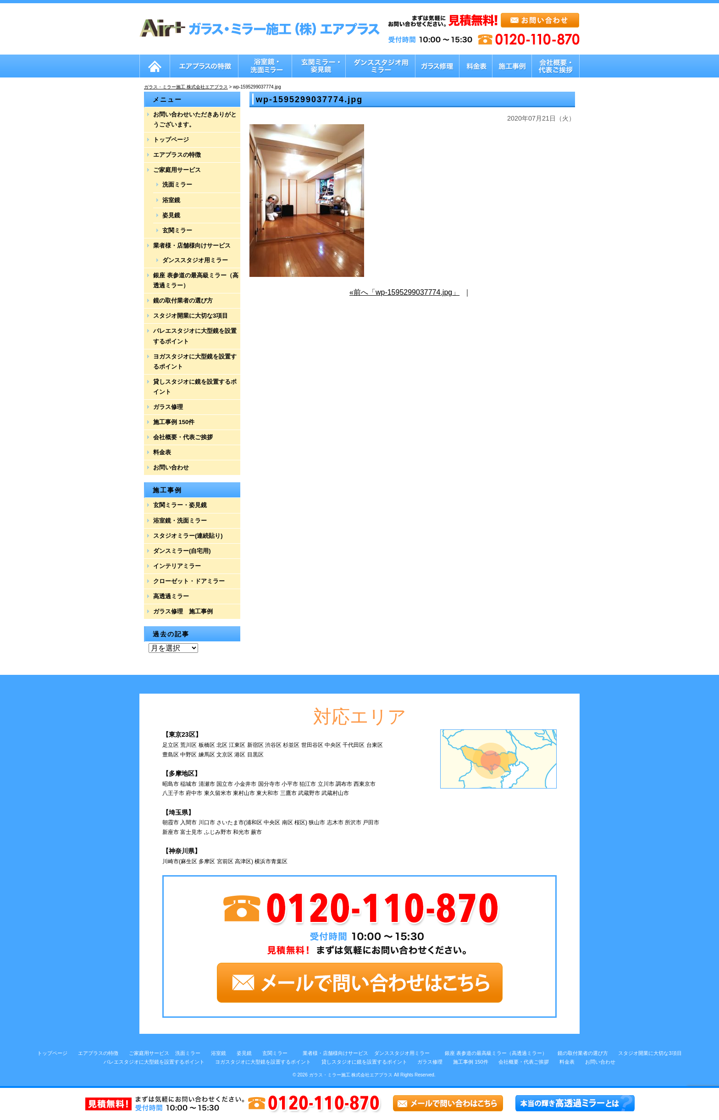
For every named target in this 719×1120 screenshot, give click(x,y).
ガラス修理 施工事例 (183, 611)
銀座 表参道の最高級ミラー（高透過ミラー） (195, 280)
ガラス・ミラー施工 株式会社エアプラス (351, 1074)
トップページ (171, 139)
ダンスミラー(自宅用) (182, 550)
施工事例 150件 (173, 422)
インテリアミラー (177, 566)
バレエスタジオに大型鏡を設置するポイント (195, 335)
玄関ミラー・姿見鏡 (180, 505)
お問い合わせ (171, 467)
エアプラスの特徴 (177, 154)
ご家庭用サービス (177, 169)
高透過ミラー (171, 596)
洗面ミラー (177, 184)
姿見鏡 (171, 215)
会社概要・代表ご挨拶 (183, 437)
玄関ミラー (177, 230)
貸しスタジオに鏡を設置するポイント (195, 386)
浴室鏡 (171, 200)
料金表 (162, 452)
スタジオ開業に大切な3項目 (190, 315)
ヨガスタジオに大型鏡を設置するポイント (195, 361)
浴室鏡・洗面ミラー (180, 520)
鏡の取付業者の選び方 (183, 300)
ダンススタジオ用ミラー (195, 260)
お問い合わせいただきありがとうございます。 (195, 119)
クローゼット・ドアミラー (189, 581)
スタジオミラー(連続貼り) (188, 535)
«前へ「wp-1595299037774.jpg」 (404, 292)
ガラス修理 (168, 406)
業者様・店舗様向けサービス (192, 245)
